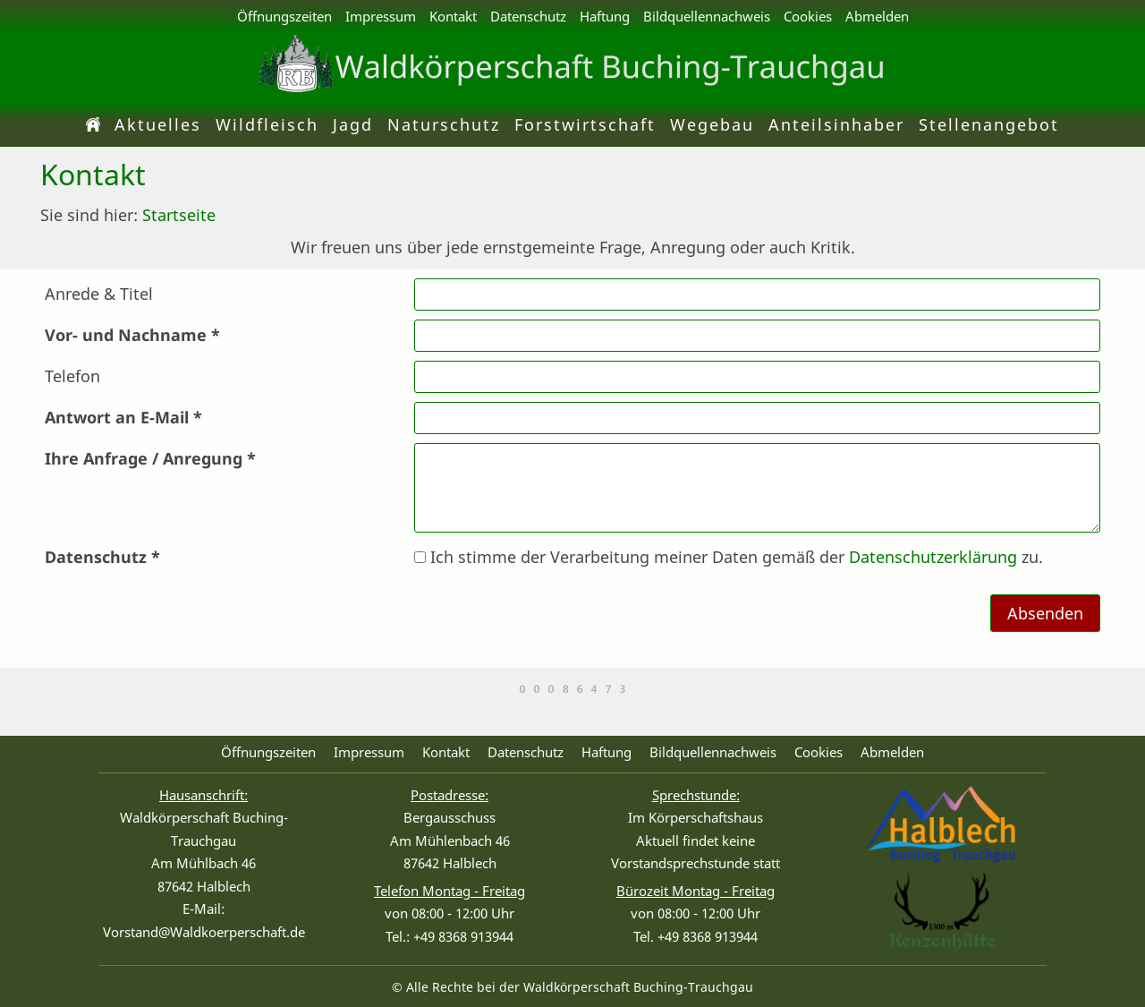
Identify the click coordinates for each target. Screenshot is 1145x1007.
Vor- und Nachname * (132, 335)
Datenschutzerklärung (933, 557)
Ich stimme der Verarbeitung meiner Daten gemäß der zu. (728, 557)
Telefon (72, 376)
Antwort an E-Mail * (123, 417)
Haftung (605, 16)
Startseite (179, 215)
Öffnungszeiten (284, 16)
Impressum (380, 16)
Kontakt (453, 16)
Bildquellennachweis (706, 16)
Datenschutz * (102, 557)
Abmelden (877, 16)
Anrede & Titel (99, 293)
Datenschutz (528, 16)
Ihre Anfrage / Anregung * (150, 458)
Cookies (808, 16)
